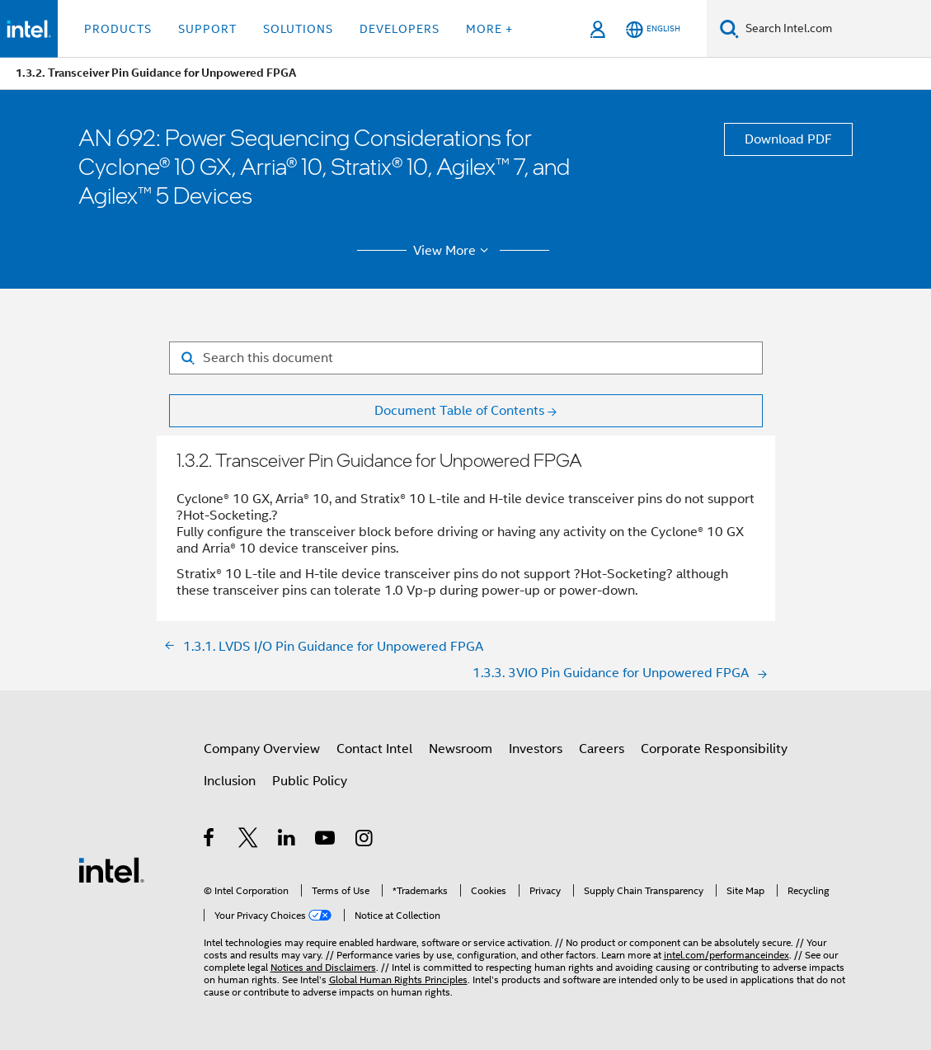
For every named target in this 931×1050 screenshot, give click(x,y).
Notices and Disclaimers (323, 967)
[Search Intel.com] (835, 29)
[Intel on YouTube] (326, 840)
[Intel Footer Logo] (111, 869)
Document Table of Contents (459, 411)
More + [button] (489, 28)
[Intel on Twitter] (248, 840)
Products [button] (118, 28)
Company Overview (262, 749)
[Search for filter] (466, 357)
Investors (535, 749)
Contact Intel (374, 749)
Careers (601, 749)
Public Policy (309, 781)
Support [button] (207, 28)
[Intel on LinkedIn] (287, 840)
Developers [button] (400, 28)
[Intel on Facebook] (210, 840)
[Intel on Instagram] (365, 840)
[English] (653, 29)
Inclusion (230, 781)
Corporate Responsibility (714, 749)
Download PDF (788, 139)
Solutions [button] (298, 28)
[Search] (729, 28)
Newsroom (460, 749)
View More (453, 250)
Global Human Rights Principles (398, 979)
